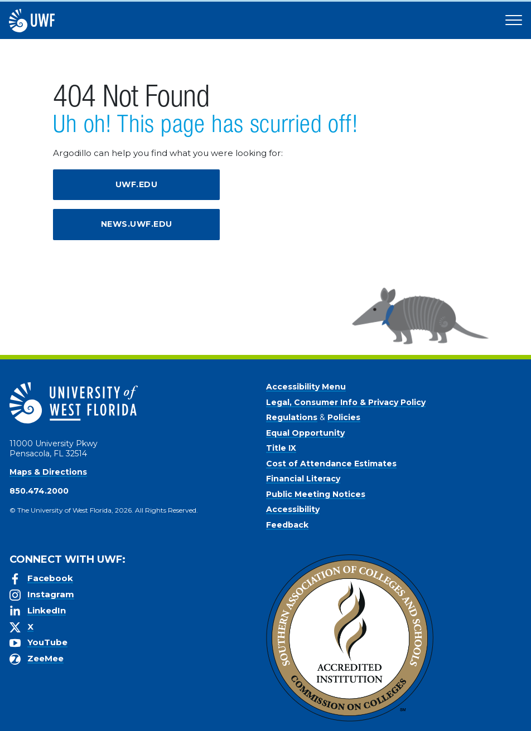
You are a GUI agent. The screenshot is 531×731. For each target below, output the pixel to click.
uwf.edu (136, 184)
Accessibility (293, 509)
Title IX (281, 448)
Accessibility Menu (306, 387)
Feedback (287, 525)
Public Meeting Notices (315, 494)
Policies (343, 417)
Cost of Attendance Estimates (331, 464)
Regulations (291, 417)
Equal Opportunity (305, 433)
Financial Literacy (303, 479)
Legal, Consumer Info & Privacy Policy (346, 402)
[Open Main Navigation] (513, 20)
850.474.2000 (39, 491)
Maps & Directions (48, 472)
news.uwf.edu (136, 224)
